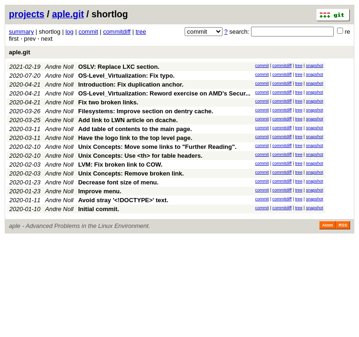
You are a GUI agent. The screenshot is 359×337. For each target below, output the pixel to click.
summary (21, 31)
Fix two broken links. (108, 102)
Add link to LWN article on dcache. (128, 120)
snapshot (314, 65)
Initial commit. (98, 208)
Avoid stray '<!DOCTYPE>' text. (123, 200)
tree (141, 31)
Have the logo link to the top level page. (135, 137)
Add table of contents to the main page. (135, 128)
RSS (342, 225)
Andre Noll (59, 66)
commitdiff (116, 31)
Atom (327, 225)
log (69, 31)
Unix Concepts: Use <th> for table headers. (140, 155)
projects (26, 14)
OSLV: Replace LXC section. (118, 66)
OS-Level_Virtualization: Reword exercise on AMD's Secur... (164, 93)
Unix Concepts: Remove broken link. (131, 173)
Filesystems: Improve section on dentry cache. (145, 111)
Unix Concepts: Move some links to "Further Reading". (157, 146)
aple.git (68, 14)
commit (88, 31)
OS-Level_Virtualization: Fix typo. (126, 75)
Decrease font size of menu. (118, 182)
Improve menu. (99, 191)
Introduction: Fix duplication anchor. (130, 84)
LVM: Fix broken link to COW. (120, 164)
